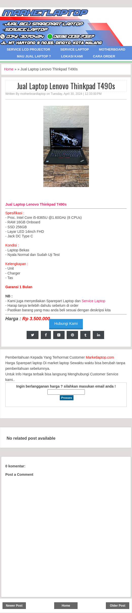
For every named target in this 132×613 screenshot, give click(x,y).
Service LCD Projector (28, 49)
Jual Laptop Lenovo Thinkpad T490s (66, 85)
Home (8, 69)
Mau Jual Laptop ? (34, 56)
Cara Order (104, 56)
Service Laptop (74, 49)
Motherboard (112, 49)
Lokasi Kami (72, 56)
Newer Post (14, 605)
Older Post (117, 605)
